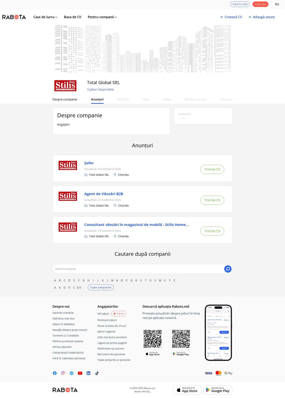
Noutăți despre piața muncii (70, 330)
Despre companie (65, 99)
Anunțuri (97, 99)
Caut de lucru (43, 17)
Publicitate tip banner (111, 348)
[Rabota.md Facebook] (54, 373)
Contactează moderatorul (68, 352)
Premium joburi (107, 320)
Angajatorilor (108, 306)
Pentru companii (101, 17)
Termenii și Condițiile (66, 335)
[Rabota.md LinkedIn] (88, 373)
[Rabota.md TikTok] (97, 373)
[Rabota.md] (14, 17)
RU (277, 4)
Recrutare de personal (111, 354)
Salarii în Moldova (64, 324)
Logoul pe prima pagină (112, 343)
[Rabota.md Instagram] (63, 373)
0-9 (79, 287)
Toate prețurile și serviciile (114, 360)
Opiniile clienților (63, 312)
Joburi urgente (106, 331)
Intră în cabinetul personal (69, 358)
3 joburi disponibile (100, 89)
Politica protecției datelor (68, 341)
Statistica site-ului (64, 318)
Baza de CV (72, 17)
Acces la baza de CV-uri (112, 326)
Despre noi (61, 306)
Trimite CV (212, 169)
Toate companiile (100, 287)
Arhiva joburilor (62, 347)
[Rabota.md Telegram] (71, 373)
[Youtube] (80, 373)
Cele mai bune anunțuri (112, 337)
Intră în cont (240, 4)
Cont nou (260, 4)
